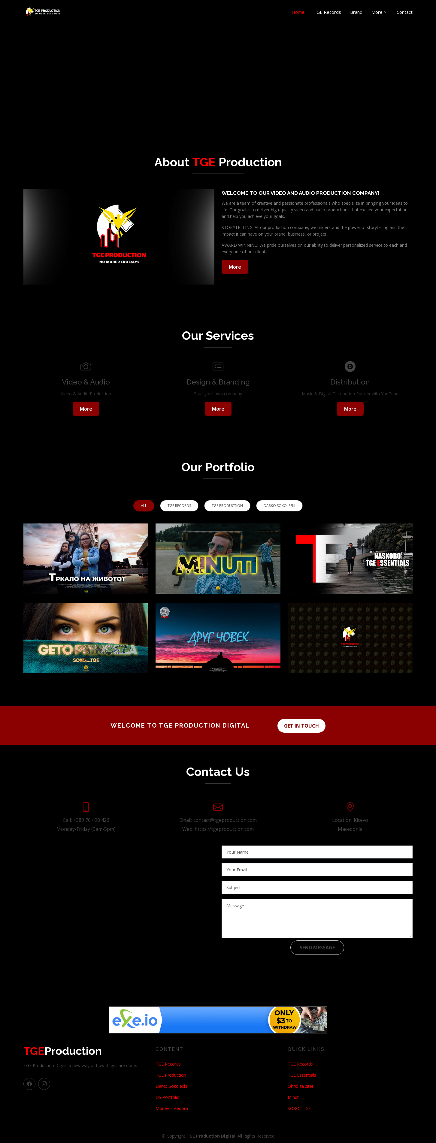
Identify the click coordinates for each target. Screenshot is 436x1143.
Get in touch (303, 725)
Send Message (317, 946)
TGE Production (171, 1074)
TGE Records (327, 12)
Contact (405, 12)
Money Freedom (172, 1107)
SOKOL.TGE (299, 1107)
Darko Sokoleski (171, 1085)
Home (298, 12)
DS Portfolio (168, 1096)
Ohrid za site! (300, 1085)
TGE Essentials (302, 1074)
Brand (356, 12)
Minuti (294, 1096)
